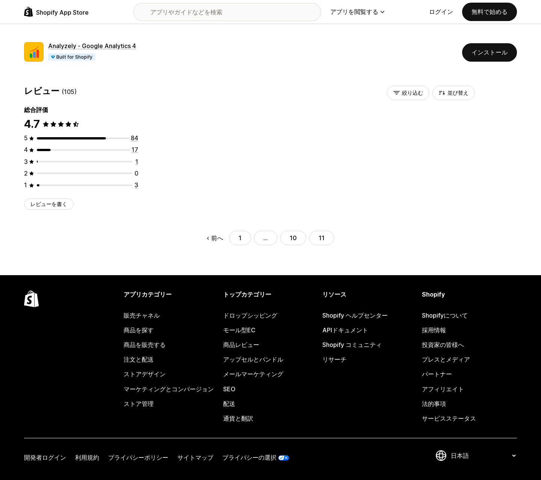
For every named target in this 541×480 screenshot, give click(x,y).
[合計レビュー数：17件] (134, 149)
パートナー (437, 374)
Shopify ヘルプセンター (355, 315)
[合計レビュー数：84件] (134, 138)
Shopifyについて (445, 315)
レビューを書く (48, 204)
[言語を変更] (483, 455)
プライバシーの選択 (249, 457)
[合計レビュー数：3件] (136, 185)
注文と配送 (139, 359)
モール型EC (239, 330)
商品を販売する (145, 344)
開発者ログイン (45, 457)
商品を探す (139, 330)
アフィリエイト (443, 389)
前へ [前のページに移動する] (215, 238)
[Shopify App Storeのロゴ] (56, 12)
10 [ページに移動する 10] (293, 238)
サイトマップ (195, 457)
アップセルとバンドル (253, 359)
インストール (489, 52)
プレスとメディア (446, 359)
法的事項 (434, 403)
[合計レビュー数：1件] (136, 161)
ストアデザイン (145, 374)
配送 (229, 403)
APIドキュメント (345, 330)
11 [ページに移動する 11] (322, 238)
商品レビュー (241, 344)
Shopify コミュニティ (352, 344)
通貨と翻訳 (238, 418)
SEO (229, 389)
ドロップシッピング (250, 315)
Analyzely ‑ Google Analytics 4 (92, 46)
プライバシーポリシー (138, 457)
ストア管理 (139, 403)
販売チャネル (142, 315)
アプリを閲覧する (357, 11)
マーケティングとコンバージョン (169, 389)
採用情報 (434, 330)
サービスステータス (449, 418)
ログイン (441, 11)
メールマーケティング (253, 374)
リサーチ (334, 359)
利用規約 (87, 457)
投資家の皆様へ (443, 344)
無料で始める (489, 11)
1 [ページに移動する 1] (240, 238)
